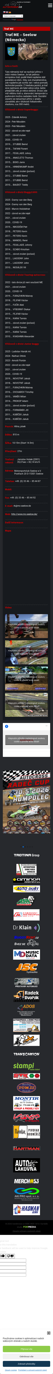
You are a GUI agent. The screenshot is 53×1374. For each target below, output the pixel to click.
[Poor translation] (10, 1256)
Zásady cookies (11, 1370)
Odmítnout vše (26, 1356)
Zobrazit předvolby (26, 1364)
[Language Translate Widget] (13, 16)
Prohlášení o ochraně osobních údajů (32, 1370)
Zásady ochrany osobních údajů (27, 1231)
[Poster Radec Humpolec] (26, 843)
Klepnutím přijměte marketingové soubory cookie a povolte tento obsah (26, 626)
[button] (48, 1333)
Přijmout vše (26, 1349)
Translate (17, 19)
